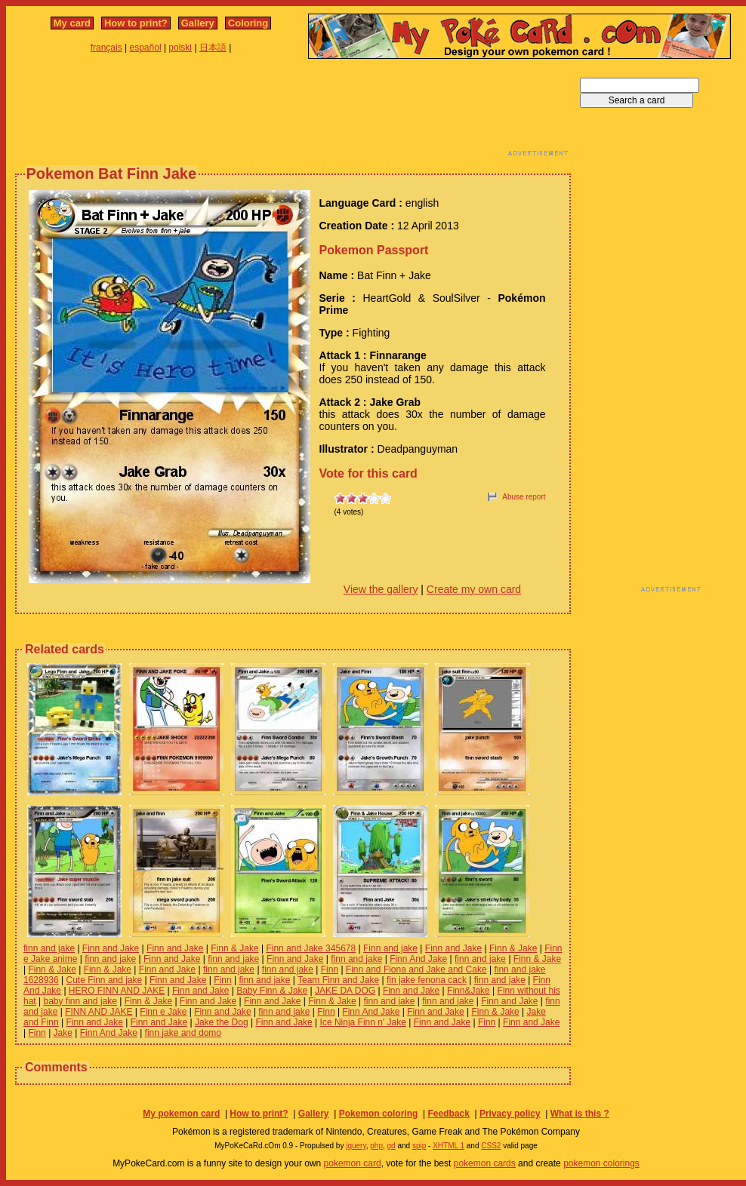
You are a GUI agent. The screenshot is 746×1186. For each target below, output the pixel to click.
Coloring (248, 23)
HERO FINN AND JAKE (117, 990)
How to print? (136, 23)
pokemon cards (485, 1163)
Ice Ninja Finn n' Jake (363, 1022)
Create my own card (474, 589)
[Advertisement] (293, 112)
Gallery (197, 23)
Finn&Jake (468, 990)
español (146, 47)
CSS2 (491, 1145)
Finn (329, 969)
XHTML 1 (448, 1145)
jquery (356, 1145)
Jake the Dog (221, 1022)
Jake (63, 1033)
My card (72, 23)
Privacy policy (510, 1113)
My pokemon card (181, 1113)
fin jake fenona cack (427, 980)
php (376, 1145)
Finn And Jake (418, 959)
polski (180, 47)
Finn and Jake (110, 948)
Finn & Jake (234, 948)
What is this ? (579, 1113)
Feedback (448, 1113)
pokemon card (352, 1163)
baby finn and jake (79, 1001)
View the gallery (381, 589)
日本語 (213, 47)
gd (391, 1145)
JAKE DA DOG (345, 990)
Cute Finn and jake (104, 980)
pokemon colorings (601, 1163)
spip (419, 1145)
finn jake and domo (183, 1033)
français (106, 47)
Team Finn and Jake (338, 980)
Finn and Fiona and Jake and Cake (416, 969)
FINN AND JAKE (98, 1011)
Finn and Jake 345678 (311, 948)
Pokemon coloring (378, 1113)
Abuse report (523, 497)
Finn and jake (390, 948)
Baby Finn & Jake (271, 990)
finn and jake (49, 948)
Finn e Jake (163, 1011)
